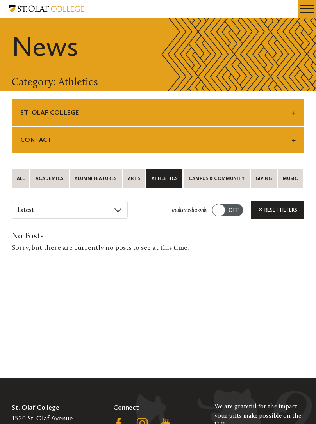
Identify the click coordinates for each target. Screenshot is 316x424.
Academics (50, 178)
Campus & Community (217, 178)
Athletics (165, 178)
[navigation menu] (307, 9)
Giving (263, 178)
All (21, 178)
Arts (134, 178)
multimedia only (189, 210)
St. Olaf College (49, 112)
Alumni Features (96, 178)
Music (290, 178)
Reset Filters (277, 210)
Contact (36, 139)
